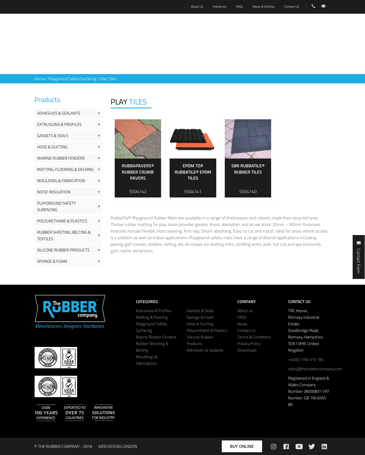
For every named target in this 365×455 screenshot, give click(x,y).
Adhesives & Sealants (58, 113)
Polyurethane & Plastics (62, 221)
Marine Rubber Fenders (61, 158)
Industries (219, 6)
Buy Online (242, 446)
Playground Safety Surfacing (72, 78)
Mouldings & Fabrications (147, 360)
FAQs (241, 317)
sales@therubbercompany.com (315, 369)
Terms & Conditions (254, 337)
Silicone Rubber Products (63, 250)
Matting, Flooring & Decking (65, 169)
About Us (197, 6)
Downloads (247, 350)
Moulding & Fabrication (61, 180)
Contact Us (291, 6)
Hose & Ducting (52, 147)
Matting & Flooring (152, 317)
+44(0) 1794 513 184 (306, 359)
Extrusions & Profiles (59, 124)
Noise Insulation (54, 192)
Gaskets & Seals (52, 135)
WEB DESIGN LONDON (117, 446)
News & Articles (263, 6)
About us (245, 310)
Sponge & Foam (52, 261)
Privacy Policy (249, 343)
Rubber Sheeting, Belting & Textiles (64, 235)
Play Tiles (108, 78)
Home (39, 78)
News (242, 324)
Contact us (246, 330)
